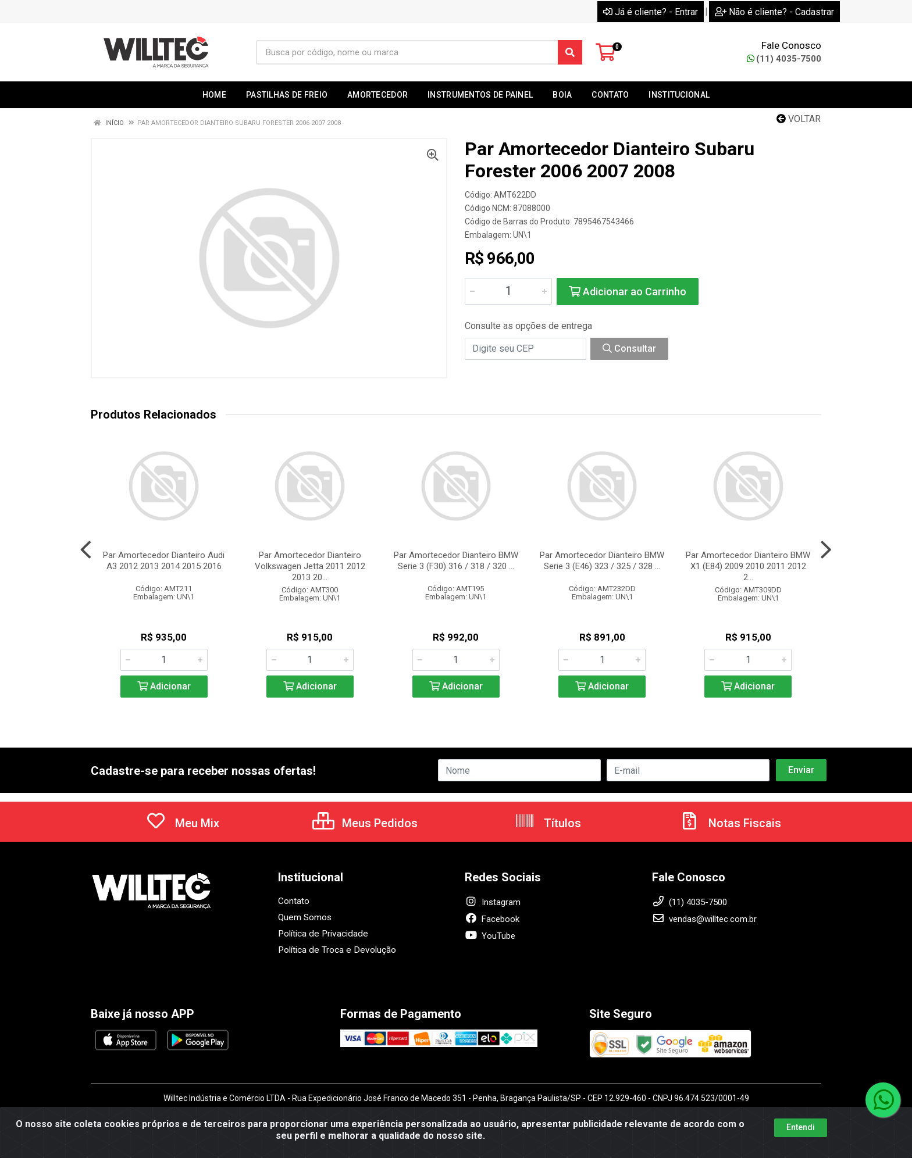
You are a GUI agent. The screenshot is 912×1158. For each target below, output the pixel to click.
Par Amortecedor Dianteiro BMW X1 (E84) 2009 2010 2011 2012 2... (748, 566)
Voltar (798, 118)
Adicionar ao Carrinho (627, 291)
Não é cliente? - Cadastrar (774, 11)
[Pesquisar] (570, 52)
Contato (293, 901)
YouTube (490, 936)
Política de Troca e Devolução (334, 950)
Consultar (629, 348)
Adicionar (164, 686)
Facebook (492, 919)
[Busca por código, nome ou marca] (407, 52)
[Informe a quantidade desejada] (508, 291)
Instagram (493, 902)
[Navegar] (85, 549)
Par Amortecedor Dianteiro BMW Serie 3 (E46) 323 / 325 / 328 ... (602, 560)
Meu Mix (182, 823)
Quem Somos (304, 917)
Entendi (800, 1127)
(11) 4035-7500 (784, 58)
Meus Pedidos (365, 823)
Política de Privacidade (321, 933)
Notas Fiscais (730, 823)
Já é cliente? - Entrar (650, 11)
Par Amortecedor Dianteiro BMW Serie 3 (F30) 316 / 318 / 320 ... (456, 560)
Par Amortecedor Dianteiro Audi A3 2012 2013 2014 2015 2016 (164, 560)
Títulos (547, 823)
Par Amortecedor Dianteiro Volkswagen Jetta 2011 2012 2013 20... (310, 566)
